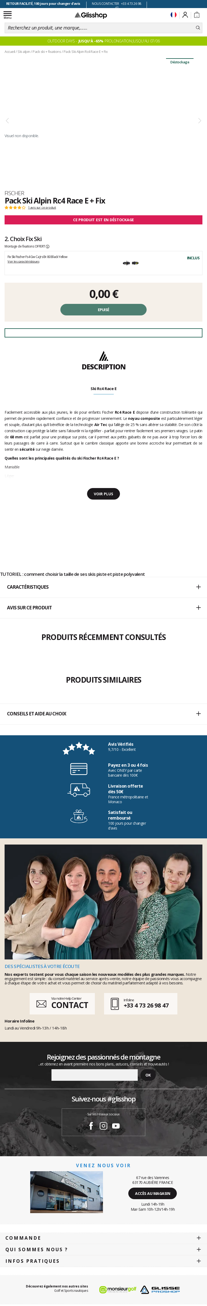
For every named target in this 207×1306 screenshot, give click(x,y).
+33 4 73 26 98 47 (146, 1005)
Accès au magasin (152, 1193)
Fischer (14, 193)
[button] (103, 587)
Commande (23, 1238)
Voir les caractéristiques (23, 261)
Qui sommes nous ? (36, 1249)
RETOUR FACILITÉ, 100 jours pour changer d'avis (43, 3)
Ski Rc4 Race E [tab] (103, 388)
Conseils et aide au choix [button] (104, 714)
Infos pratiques (32, 1261)
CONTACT (69, 1004)
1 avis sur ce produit (42, 207)
